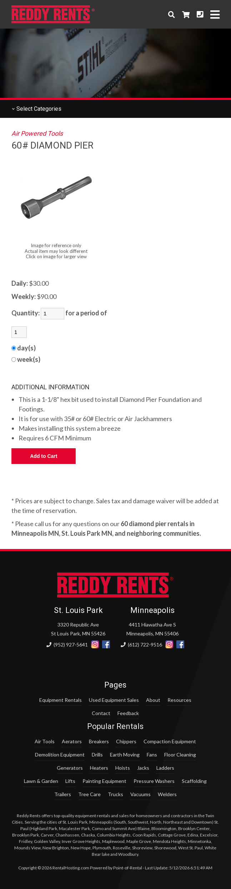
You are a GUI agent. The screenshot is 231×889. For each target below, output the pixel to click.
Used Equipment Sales (114, 700)
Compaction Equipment (170, 741)
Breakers (99, 741)
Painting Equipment (104, 781)
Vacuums (140, 794)
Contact (101, 713)
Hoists (122, 768)
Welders (167, 794)
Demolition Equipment (60, 754)
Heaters (99, 768)
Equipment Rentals (60, 700)
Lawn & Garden (41, 781)
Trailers (62, 794)
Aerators (72, 741)
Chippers (126, 741)
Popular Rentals (115, 726)
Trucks (115, 794)
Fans (152, 754)
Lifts (70, 781)
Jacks (143, 768)
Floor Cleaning (180, 754)
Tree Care (89, 794)
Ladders (165, 768)
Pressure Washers (154, 781)
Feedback (128, 713)
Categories (36, 108)
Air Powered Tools (37, 133)
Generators (70, 768)
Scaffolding (194, 781)
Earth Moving (125, 754)
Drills (97, 754)
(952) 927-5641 (67, 644)
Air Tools (45, 741)
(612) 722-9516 (141, 644)
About (153, 700)
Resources (179, 700)
